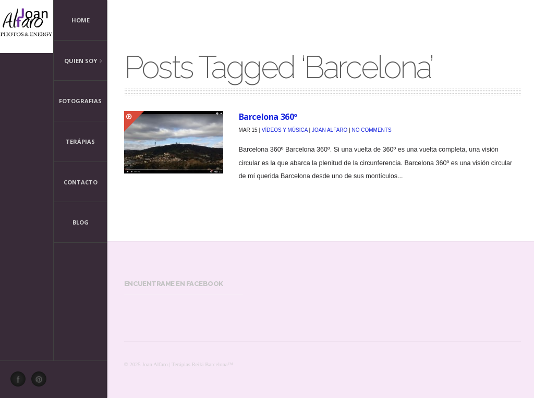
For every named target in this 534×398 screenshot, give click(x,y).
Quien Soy (78, 62)
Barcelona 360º (268, 116)
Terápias (80, 141)
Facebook (20, 381)
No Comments (372, 130)
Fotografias (80, 101)
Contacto (81, 182)
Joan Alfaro (329, 130)
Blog (80, 222)
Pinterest (41, 381)
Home (80, 20)
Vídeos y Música (285, 130)
